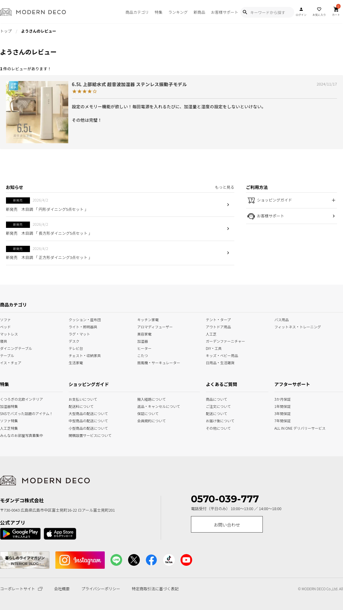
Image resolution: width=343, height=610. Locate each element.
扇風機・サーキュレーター (158, 362)
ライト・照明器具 (83, 326)
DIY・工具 (214, 348)
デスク (74, 340)
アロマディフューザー (155, 326)
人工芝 (211, 333)
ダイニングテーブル (16, 348)
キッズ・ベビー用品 (222, 355)
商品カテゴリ (137, 12)
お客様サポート (224, 12)
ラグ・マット (79, 333)
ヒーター (144, 348)
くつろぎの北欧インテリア (6, 398)
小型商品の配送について (82, 427)
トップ (6, 31)
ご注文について (212, 406)
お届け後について (212, 420)
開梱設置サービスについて (82, 434)
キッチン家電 (148, 319)
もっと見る (224, 187)
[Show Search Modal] (244, 12)
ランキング (178, 12)
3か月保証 (281, 398)
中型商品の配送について (82, 420)
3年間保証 (281, 413)
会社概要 (62, 589)
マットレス (9, 333)
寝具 (3, 340)
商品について (212, 398)
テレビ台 (76, 348)
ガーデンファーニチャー (225, 340)
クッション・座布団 (85, 319)
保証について (148, 413)
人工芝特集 (6, 427)
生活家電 (76, 362)
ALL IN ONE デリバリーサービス (281, 427)
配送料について (81, 406)
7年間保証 (281, 420)
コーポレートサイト (21, 588)
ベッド (5, 326)
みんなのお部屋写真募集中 (6, 434)
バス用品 (281, 319)
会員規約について (151, 420)
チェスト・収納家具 (85, 355)
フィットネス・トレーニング (297, 326)
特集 (159, 12)
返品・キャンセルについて (151, 406)
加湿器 (142, 340)
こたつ (142, 355)
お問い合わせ (227, 524)
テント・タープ (218, 319)
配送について (212, 413)
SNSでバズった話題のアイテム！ (6, 413)
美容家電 (144, 333)
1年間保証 (281, 406)
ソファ (5, 319)
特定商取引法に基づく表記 (155, 589)
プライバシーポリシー (100, 589)
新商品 (199, 12)
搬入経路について (151, 398)
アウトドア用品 (218, 326)
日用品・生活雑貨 (220, 362)
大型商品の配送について (82, 413)
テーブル (7, 355)
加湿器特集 (6, 406)
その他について (212, 427)
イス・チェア (11, 362)
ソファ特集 (6, 420)
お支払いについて (82, 398)
